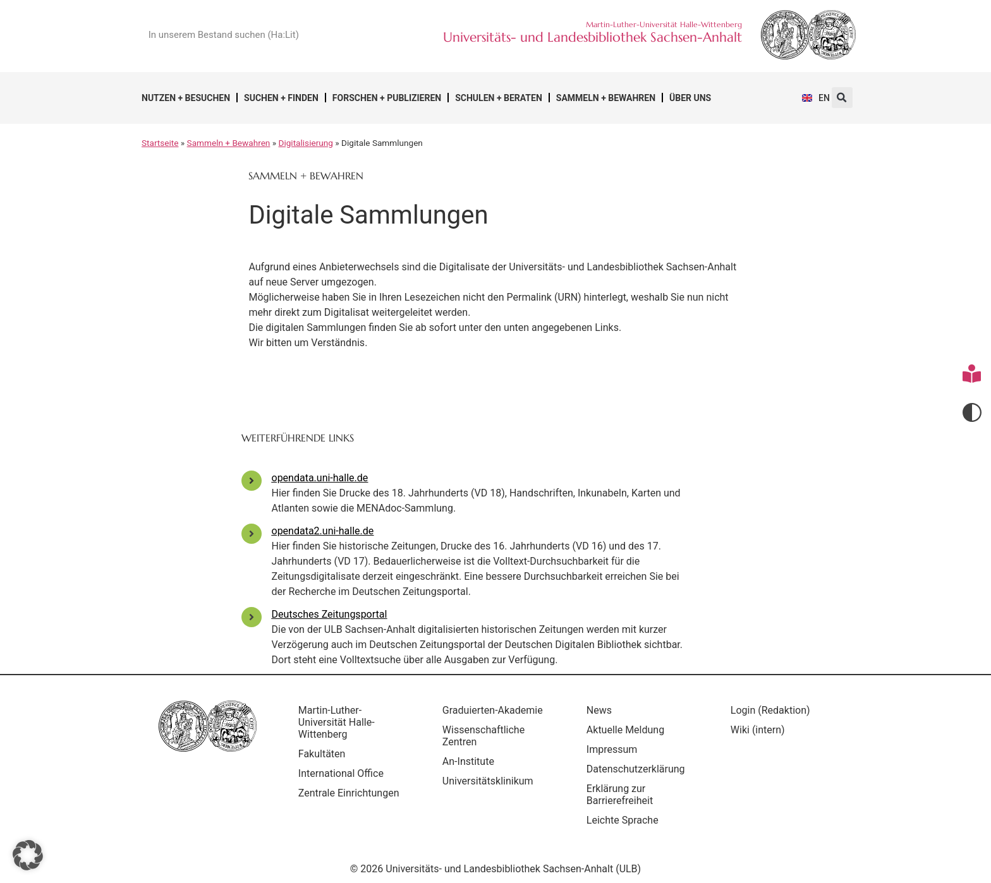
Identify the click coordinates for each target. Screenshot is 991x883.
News (599, 710)
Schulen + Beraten (498, 98)
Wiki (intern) (758, 730)
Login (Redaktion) (770, 710)
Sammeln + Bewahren (605, 98)
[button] (842, 97)
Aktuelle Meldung (625, 730)
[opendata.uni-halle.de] (251, 481)
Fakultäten (322, 754)
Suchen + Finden (281, 98)
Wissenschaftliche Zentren (483, 736)
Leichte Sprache (623, 820)
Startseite (160, 143)
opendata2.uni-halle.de (323, 531)
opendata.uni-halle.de (320, 478)
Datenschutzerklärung (636, 769)
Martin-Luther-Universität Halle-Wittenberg (336, 722)
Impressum (612, 749)
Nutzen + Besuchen (186, 98)
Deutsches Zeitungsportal (329, 614)
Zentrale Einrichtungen (348, 793)
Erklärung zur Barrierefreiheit (620, 795)
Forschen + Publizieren (386, 98)
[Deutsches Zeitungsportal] (251, 617)
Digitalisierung (306, 143)
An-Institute (468, 761)
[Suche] (360, 34)
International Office (341, 773)
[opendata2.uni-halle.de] (251, 534)
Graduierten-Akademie (492, 710)
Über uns (690, 98)
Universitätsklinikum (487, 781)
